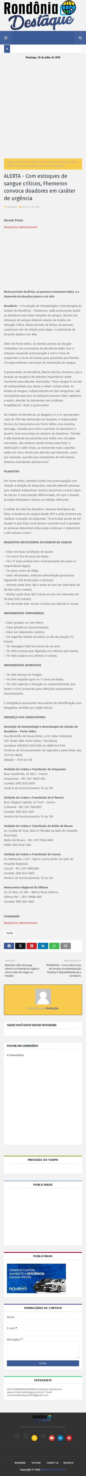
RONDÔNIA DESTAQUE (53, 1469)
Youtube (36, 1463)
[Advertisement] (43, 107)
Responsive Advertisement (20, 227)
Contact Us (52, 1463)
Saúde (26, 162)
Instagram (20, 1463)
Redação (12, 206)
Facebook (68, 1463)
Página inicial (14, 162)
